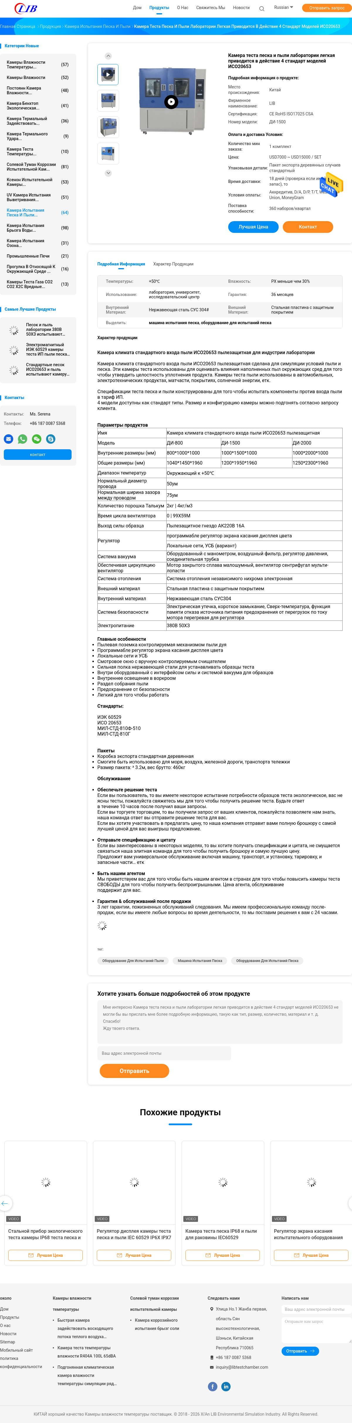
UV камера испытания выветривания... (38, 197)
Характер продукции (173, 264)
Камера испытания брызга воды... (38, 228)
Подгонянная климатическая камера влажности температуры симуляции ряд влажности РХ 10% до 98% (85, 1376)
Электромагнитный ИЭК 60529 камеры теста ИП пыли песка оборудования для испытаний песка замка (46, 349)
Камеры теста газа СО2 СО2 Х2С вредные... (38, 284)
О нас (5, 1325)
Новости (8, 1333)
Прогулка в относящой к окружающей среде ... (38, 269)
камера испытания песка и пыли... (38, 212)
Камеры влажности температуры (72, 1304)
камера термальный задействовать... (38, 121)
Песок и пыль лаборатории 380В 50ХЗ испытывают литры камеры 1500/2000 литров (44, 329)
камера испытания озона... (38, 243)
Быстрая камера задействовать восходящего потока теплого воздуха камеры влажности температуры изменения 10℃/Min (85, 1329)
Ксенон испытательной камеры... (38, 182)
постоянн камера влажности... (38, 90)
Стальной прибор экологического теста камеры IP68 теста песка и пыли (45, 1237)
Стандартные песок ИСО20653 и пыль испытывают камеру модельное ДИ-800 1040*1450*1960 (46, 369)
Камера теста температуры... (38, 151)
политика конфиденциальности (20, 1362)
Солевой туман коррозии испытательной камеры (154, 1304)
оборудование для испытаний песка (267, 961)
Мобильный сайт (16, 1350)
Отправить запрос (327, 8)
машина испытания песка (200, 961)
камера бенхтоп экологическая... (38, 105)
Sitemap (7, 1342)
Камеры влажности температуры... (38, 64)
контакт (37, 454)
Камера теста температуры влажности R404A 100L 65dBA (86, 1351)
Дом (4, 1309)
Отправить (134, 1070)
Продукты (9, 1317)
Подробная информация (121, 264)
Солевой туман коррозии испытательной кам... (38, 166)
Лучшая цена (253, 227)
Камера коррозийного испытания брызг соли (157, 1324)
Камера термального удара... (38, 136)
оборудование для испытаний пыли (133, 961)
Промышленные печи (38, 256)
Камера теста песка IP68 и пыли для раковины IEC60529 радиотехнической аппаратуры (221, 1237)
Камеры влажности (38, 77)
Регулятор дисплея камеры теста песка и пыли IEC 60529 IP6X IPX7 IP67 (134, 1237)
